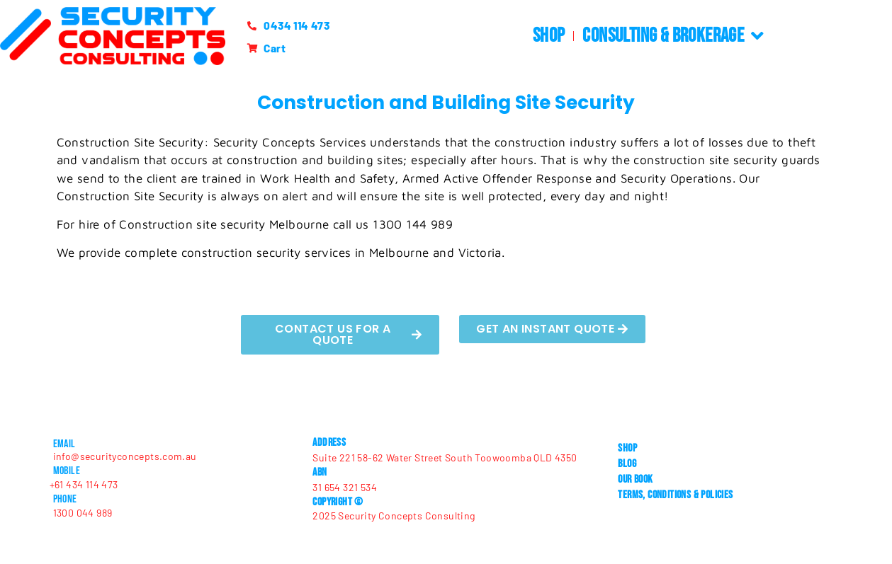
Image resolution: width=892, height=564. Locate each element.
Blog (627, 464)
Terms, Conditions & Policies (675, 495)
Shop (549, 35)
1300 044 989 (83, 513)
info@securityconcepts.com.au (125, 456)
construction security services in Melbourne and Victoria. (343, 253)
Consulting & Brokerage (673, 36)
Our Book (635, 479)
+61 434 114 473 (84, 484)
